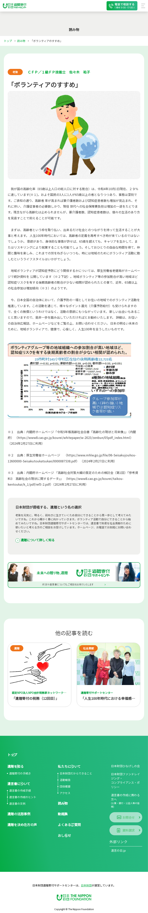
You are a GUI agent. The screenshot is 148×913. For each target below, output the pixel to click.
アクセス (65, 794)
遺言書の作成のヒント (22, 798)
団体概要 (65, 787)
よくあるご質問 (68, 826)
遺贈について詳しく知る (40, 540)
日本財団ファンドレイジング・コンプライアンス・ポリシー (125, 781)
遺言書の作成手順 (20, 792)
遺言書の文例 (17, 805)
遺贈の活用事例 (18, 815)
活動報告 (65, 781)
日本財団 (86, 876)
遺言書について (18, 784)
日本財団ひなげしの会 (122, 766)
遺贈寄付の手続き (20, 774)
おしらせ (63, 837)
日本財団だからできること (76, 774)
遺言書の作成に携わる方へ (125, 796)
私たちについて (68, 767)
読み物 (21, 41)
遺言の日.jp (116, 841)
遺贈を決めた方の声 (21, 826)
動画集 (61, 815)
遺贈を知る (14, 767)
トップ (8, 41)
